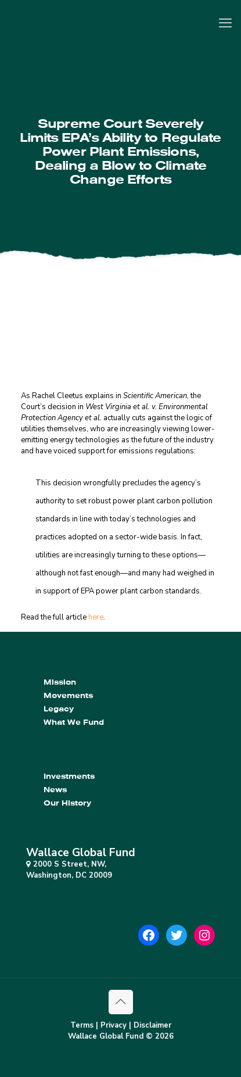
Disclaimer (152, 1025)
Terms (81, 1025)
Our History (67, 803)
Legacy (59, 709)
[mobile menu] (225, 23)
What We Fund (74, 722)
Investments (69, 776)
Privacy (113, 1025)
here (95, 617)
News (55, 789)
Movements (68, 695)
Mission (60, 682)
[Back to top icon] (121, 1002)
